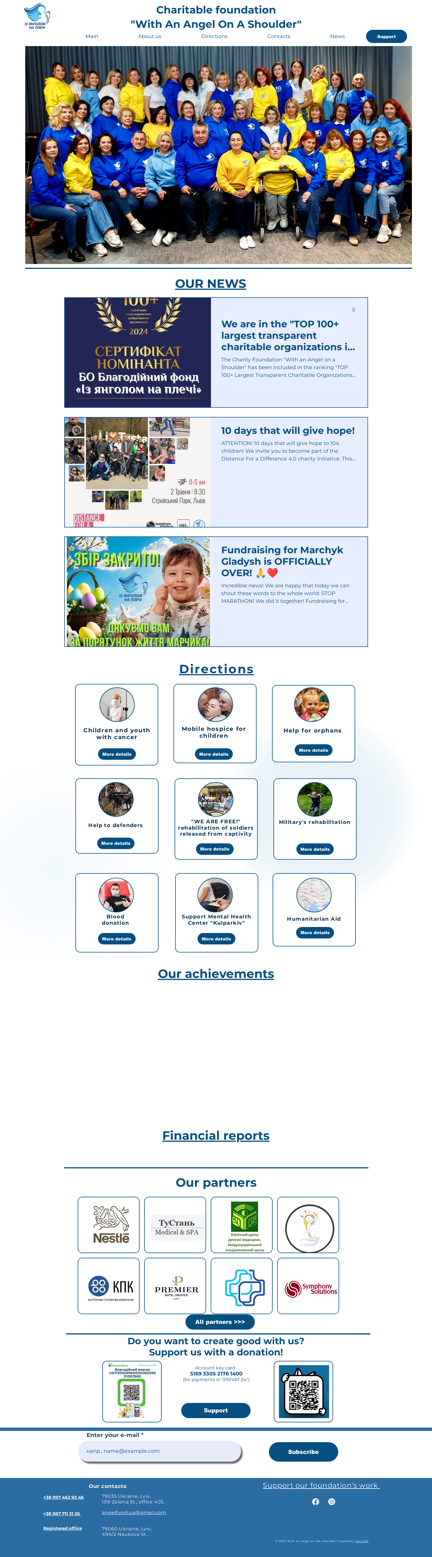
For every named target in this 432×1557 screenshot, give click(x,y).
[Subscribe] (303, 1452)
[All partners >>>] (220, 1322)
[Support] (386, 36)
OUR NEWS (210, 283)
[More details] (117, 754)
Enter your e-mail (113, 1435)
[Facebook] (315, 1501)
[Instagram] (331, 1501)
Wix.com (362, 1541)
